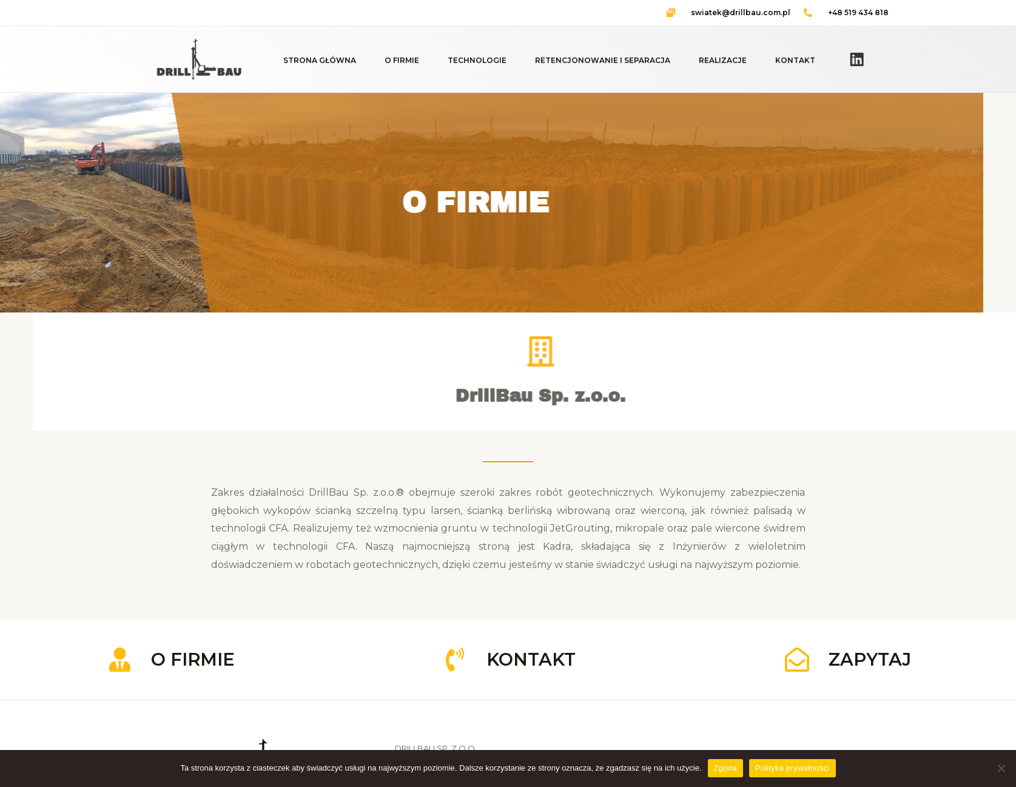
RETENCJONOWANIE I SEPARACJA (602, 63)
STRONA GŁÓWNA (319, 63)
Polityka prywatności (792, 767)
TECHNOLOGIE (477, 63)
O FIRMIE (402, 63)
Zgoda (725, 767)
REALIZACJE (723, 63)
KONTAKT (795, 63)
